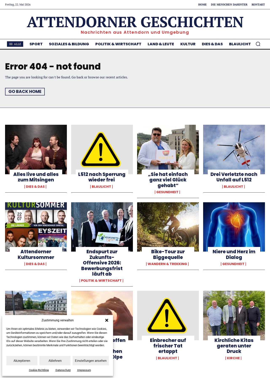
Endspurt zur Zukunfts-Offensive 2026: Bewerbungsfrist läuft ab (102, 262)
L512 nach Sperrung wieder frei (102, 177)
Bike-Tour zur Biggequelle (168, 254)
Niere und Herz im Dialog (234, 254)
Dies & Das (35, 186)
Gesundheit (167, 192)
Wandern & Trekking (167, 264)
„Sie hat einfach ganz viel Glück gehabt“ (168, 180)
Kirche (233, 358)
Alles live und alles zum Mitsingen (36, 177)
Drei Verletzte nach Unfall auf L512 (234, 177)
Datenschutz (63, 370)
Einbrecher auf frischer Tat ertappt (168, 346)
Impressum (84, 370)
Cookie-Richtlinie (39, 370)
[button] (107, 320)
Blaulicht (101, 186)
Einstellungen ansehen (91, 361)
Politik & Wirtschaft (101, 280)
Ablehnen (55, 361)
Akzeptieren (22, 361)
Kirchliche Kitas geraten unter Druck (234, 346)
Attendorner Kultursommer (36, 254)
